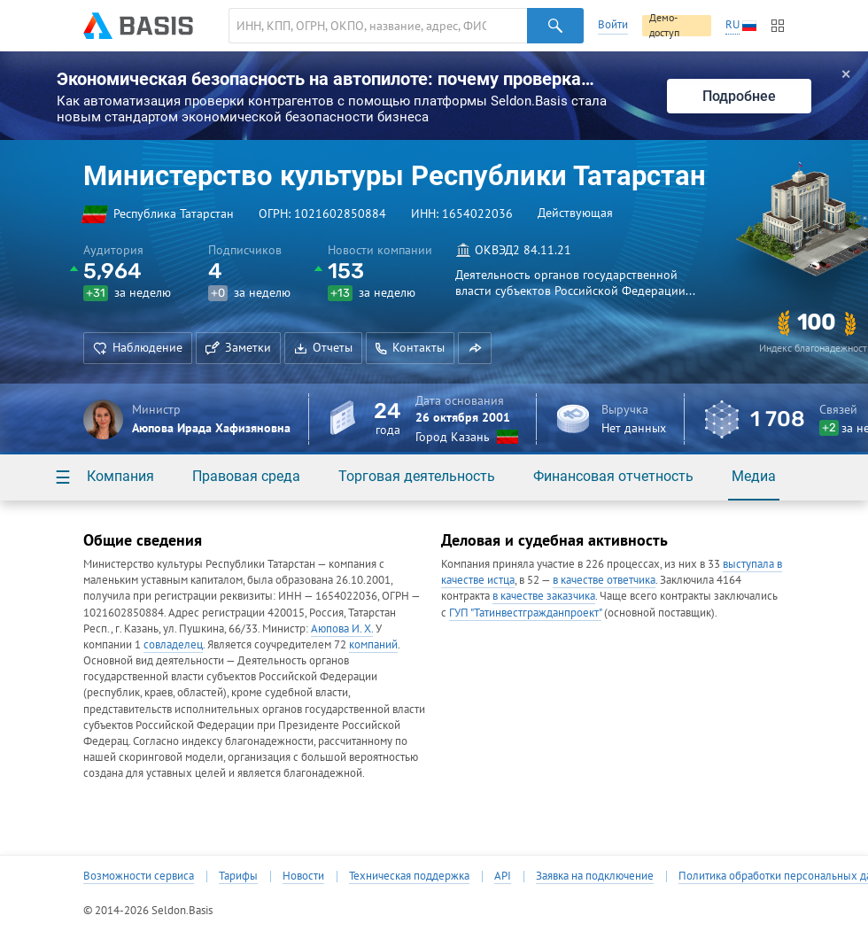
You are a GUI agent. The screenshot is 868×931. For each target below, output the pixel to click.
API (502, 876)
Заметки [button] (238, 347)
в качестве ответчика (604, 579)
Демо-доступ (664, 25)
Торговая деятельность (416, 476)
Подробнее (739, 96)
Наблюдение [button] (137, 347)
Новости (303, 876)
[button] (475, 348)
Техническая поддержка (409, 876)
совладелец (173, 644)
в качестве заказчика (543, 595)
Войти (613, 24)
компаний (373, 644)
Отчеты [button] (323, 347)
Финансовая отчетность (613, 476)
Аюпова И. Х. (342, 628)
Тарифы (238, 876)
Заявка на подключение (595, 876)
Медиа (754, 476)
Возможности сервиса (138, 876)
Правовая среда (246, 476)
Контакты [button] (410, 347)
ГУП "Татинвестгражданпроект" (525, 612)
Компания (120, 476)
